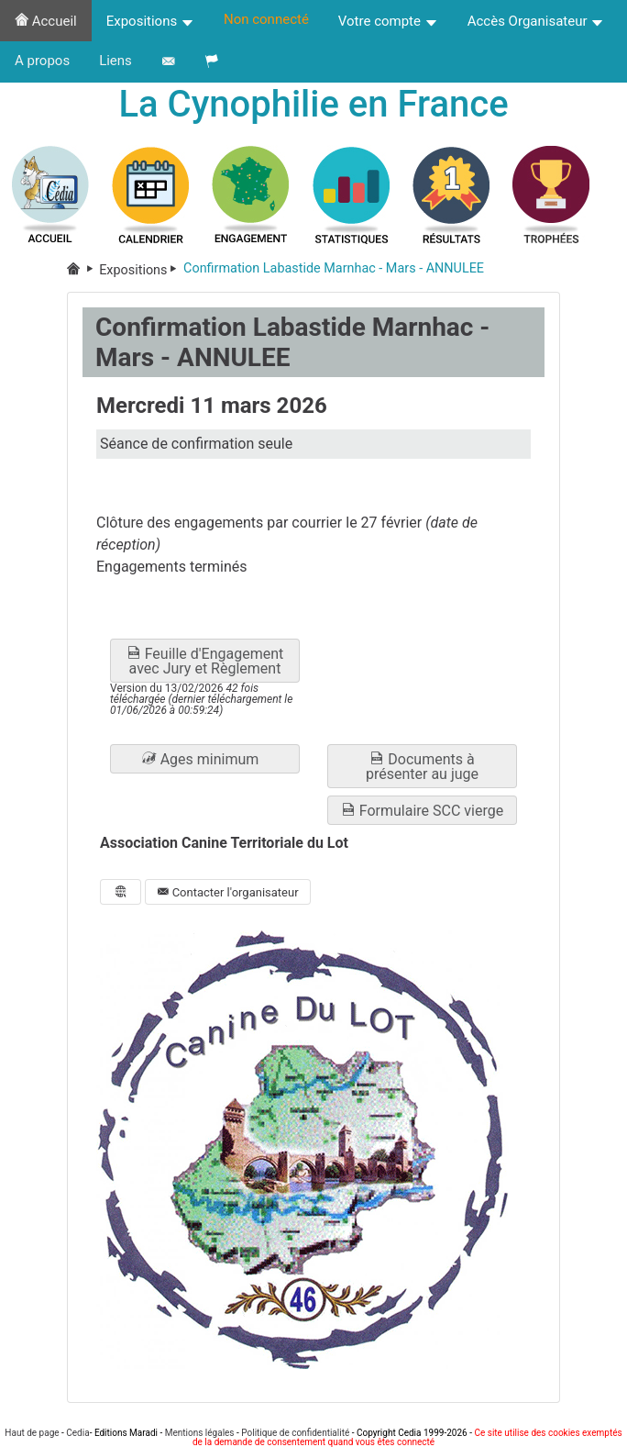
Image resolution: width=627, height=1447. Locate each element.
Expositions (150, 21)
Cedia (77, 1433)
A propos (42, 60)
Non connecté (266, 19)
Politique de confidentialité (295, 1433)
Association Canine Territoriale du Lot (224, 843)
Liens (115, 60)
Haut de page (32, 1433)
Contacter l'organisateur (227, 892)
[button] (205, 759)
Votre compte (388, 21)
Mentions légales (200, 1433)
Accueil (46, 21)
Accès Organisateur (536, 21)
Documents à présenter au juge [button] (422, 767)
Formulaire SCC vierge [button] (422, 810)
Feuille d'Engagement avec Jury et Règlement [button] (205, 661)
